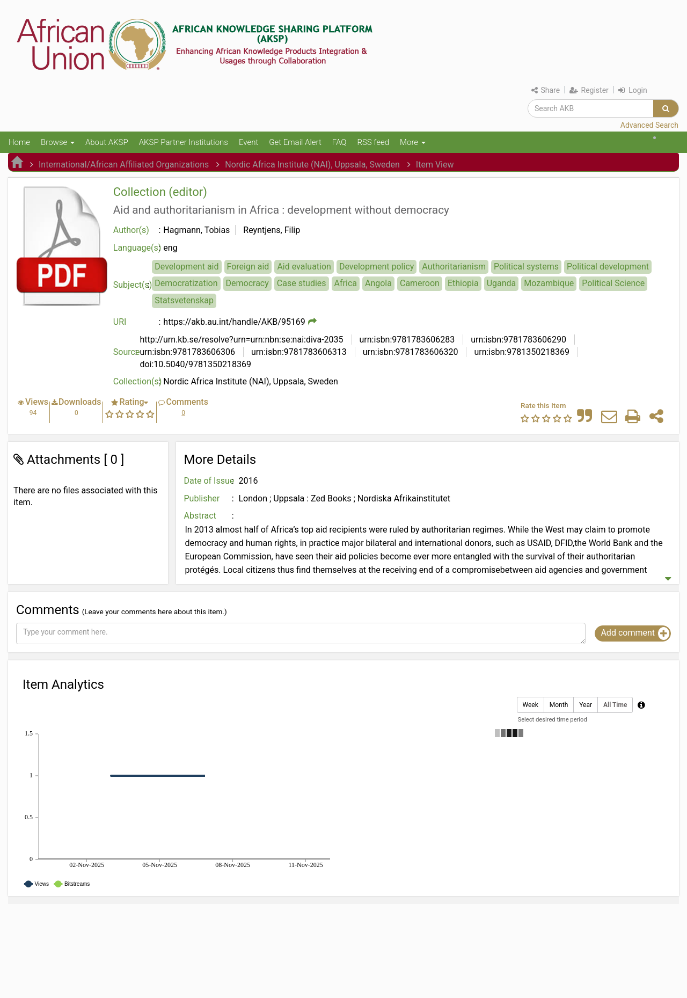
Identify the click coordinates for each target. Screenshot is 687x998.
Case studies (301, 283)
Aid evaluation (304, 266)
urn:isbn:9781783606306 (187, 352)
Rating (131, 402)
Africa (345, 283)
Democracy (247, 283)
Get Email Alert (295, 142)
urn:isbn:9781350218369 (520, 352)
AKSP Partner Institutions (183, 142)
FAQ (339, 142)
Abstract (200, 516)
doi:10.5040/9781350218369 (195, 364)
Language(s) (137, 248)
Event (248, 142)
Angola (378, 283)
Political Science (613, 283)
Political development (608, 266)
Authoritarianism (454, 266)
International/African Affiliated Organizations (124, 164)
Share (545, 90)
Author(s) (131, 230)
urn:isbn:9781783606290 (517, 339)
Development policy (376, 266)
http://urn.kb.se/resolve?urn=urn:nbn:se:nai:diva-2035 (241, 339)
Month (559, 705)
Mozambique (549, 283)
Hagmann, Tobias (196, 230)
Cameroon (420, 283)
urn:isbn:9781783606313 (298, 352)
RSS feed (373, 142)
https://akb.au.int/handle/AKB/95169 (234, 322)
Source (126, 352)
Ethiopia (463, 283)
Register (589, 90)
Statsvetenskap (184, 300)
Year (585, 705)
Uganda (501, 283)
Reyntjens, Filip (271, 230)
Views (36, 402)
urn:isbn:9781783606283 (406, 339)
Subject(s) (132, 285)
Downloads (80, 402)
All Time (615, 705)
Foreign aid (248, 266)
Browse (58, 142)
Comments (187, 402)
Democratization (186, 283)
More (413, 142)
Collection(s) (137, 381)
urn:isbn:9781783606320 (409, 352)
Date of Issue (209, 481)
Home (19, 142)
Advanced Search (649, 125)
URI (120, 322)
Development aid (186, 266)
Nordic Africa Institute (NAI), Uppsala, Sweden (312, 164)
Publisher (202, 498)
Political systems (526, 266)
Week (530, 705)
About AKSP (106, 142)
